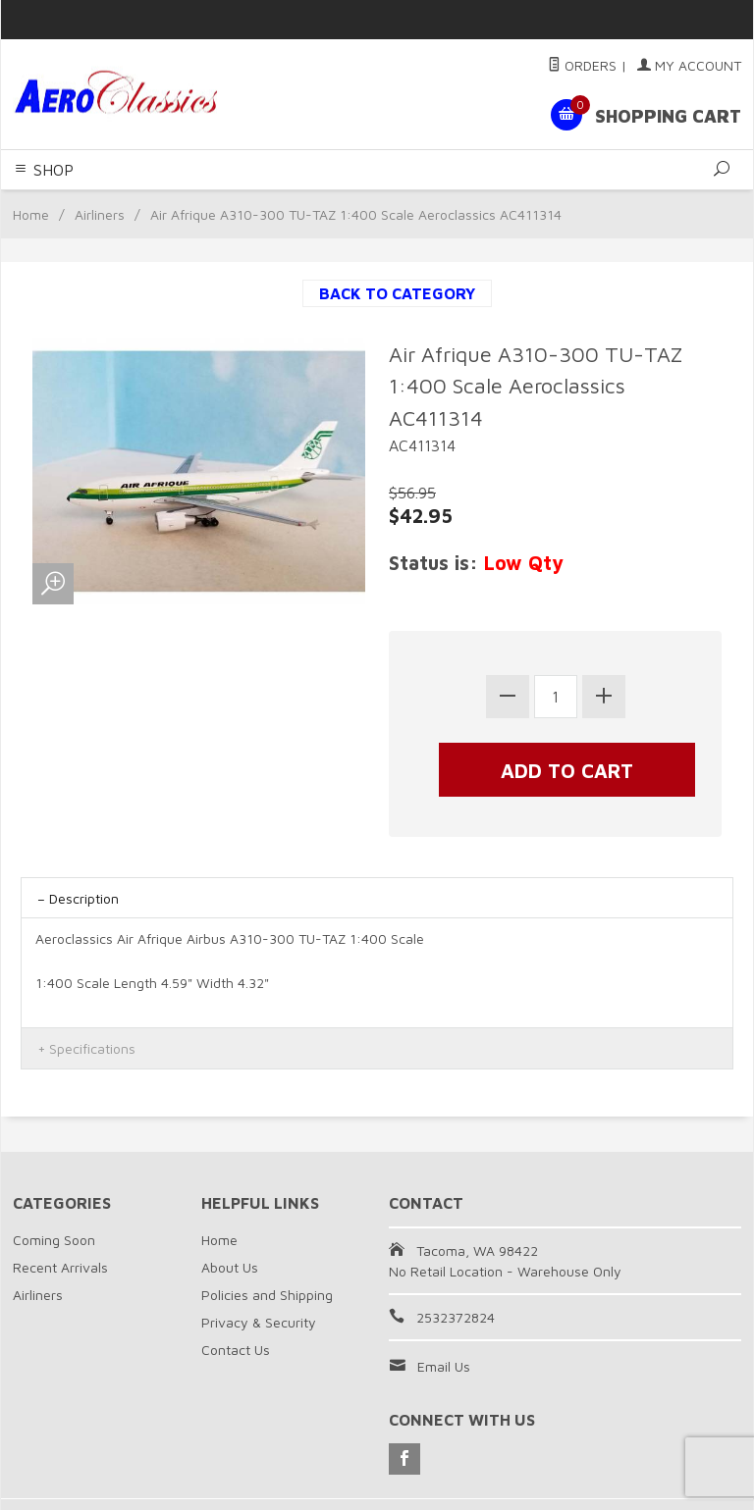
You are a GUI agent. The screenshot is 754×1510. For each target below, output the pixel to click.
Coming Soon (54, 1239)
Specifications (92, 1048)
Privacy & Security (258, 1322)
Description (84, 898)
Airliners (100, 214)
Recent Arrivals (60, 1267)
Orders (582, 65)
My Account (689, 65)
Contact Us (235, 1349)
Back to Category (397, 293)
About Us (229, 1267)
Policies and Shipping (267, 1294)
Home (31, 214)
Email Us (443, 1366)
